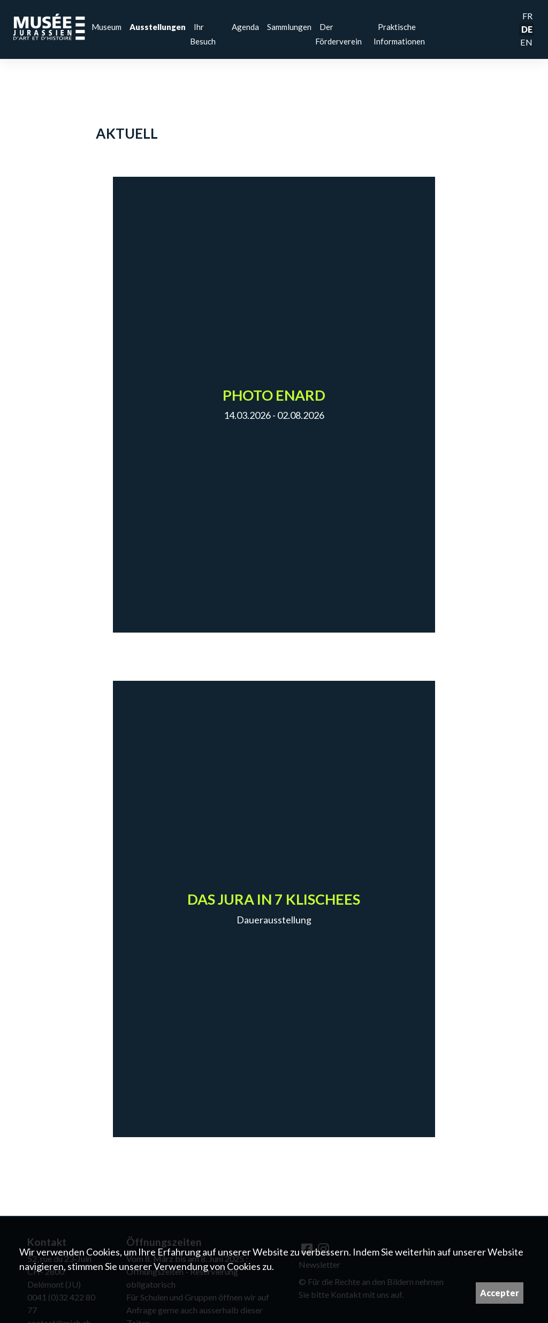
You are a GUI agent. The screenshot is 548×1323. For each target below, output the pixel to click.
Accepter (499, 1293)
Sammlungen (289, 27)
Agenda (245, 27)
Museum (106, 27)
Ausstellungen (158, 27)
